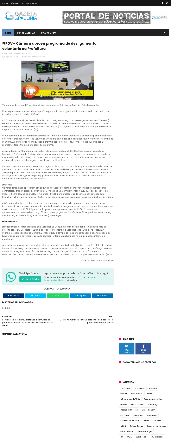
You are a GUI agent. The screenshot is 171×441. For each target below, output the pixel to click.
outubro (126, 288)
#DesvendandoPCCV (130, 103)
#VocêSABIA (126, 141)
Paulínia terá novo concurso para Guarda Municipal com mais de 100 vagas (149, 185)
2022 (125, 265)
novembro (127, 284)
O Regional (125, 224)
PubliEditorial (136, 97)
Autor (5, 3)
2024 (125, 257)
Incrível (123, 97)
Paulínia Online (127, 227)
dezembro (127, 280)
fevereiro (127, 320)
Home (8, 33)
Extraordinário (126, 135)
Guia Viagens (157, 141)
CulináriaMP (139, 92)
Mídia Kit (15, 3)
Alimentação (153, 108)
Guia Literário (141, 141)
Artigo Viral (152, 119)
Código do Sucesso (129, 114)
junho (124, 304)
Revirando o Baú (127, 151)
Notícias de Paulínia (130, 220)
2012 (124, 353)
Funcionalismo (31, 56)
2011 (124, 357)
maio (124, 308)
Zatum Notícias (127, 234)
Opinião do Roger (144, 135)
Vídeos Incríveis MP (147, 151)
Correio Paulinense (129, 203)
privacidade (57, 287)
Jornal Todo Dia (128, 213)
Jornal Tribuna (127, 217)
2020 (125, 272)
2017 (124, 333)
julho (124, 300)
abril (124, 312)
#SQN (123, 130)
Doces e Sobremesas (156, 130)
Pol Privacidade (29, 3)
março (125, 316)
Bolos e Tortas (136, 130)
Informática (125, 146)
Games (146, 124)
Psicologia (124, 119)
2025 (125, 253)
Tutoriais (157, 124)
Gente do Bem (148, 114)
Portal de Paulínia (129, 231)
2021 (124, 268)
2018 (124, 329)
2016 (124, 337)
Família (123, 108)
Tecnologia (125, 92)
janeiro (125, 324)
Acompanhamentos (153, 103)
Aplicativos (138, 119)
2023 (125, 260)
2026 (125, 248)
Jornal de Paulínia (129, 210)
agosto (125, 296)
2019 (124, 277)
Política (42, 56)
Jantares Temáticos (144, 146)
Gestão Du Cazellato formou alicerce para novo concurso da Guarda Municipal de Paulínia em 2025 (149, 171)
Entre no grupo (30, 285)
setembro (127, 292)
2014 (124, 345)
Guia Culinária (137, 108)
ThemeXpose (18, 437)
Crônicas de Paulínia (129, 124)
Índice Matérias (26, 33)
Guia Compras (49, 33)
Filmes (149, 97)
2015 (124, 341)
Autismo (153, 92)
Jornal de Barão (128, 206)
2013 (124, 349)
